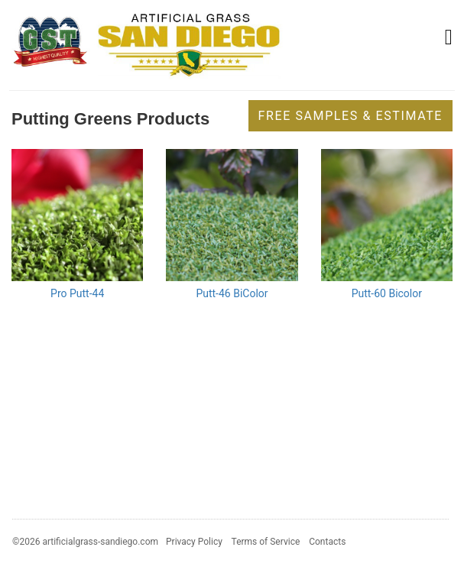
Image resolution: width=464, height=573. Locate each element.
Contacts (327, 541)
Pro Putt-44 (77, 293)
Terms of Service (266, 541)
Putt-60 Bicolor (387, 293)
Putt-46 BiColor (232, 293)
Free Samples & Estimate (350, 115)
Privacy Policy (194, 541)
